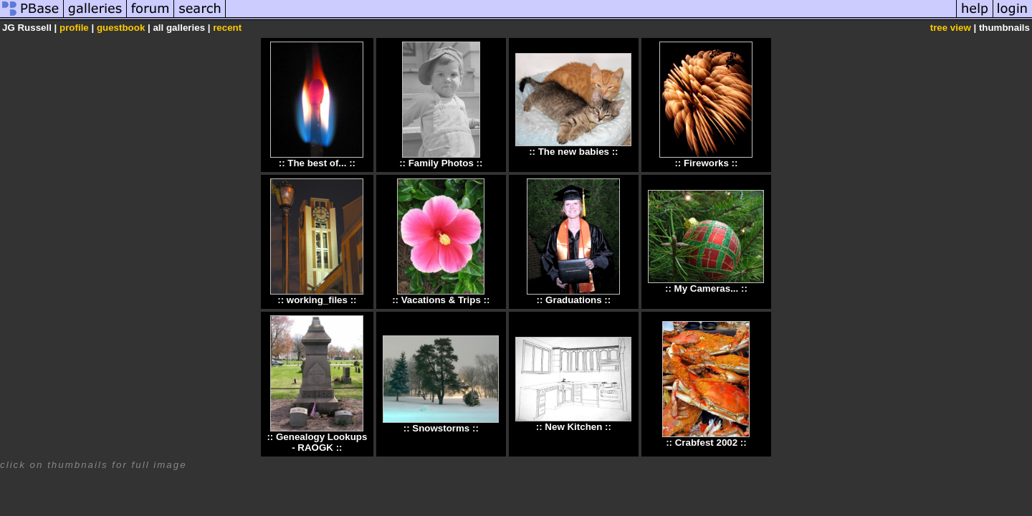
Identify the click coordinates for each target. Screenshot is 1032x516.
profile (74, 27)
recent (227, 27)
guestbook (121, 27)
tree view (950, 27)
